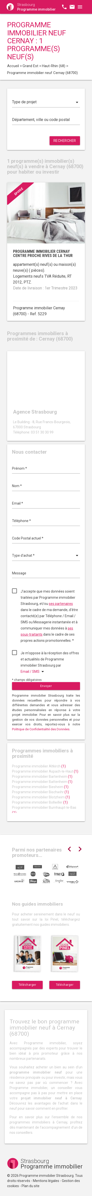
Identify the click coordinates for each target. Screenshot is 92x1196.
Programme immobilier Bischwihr (40, 792)
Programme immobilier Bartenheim (42, 776)
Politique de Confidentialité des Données (40, 729)
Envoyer (46, 686)
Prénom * (19, 468)
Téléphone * (21, 521)
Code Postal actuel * (27, 538)
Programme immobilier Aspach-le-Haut (45, 771)
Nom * (17, 486)
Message (19, 573)
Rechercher (64, 141)
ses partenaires (61, 604)
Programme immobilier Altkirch (39, 766)
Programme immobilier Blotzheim (41, 797)
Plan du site (30, 1186)
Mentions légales (46, 1181)
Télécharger (27, 985)
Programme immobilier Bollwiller (40, 802)
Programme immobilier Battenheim (42, 782)
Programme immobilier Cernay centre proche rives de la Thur (43, 253)
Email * (17, 503)
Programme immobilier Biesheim (40, 787)
